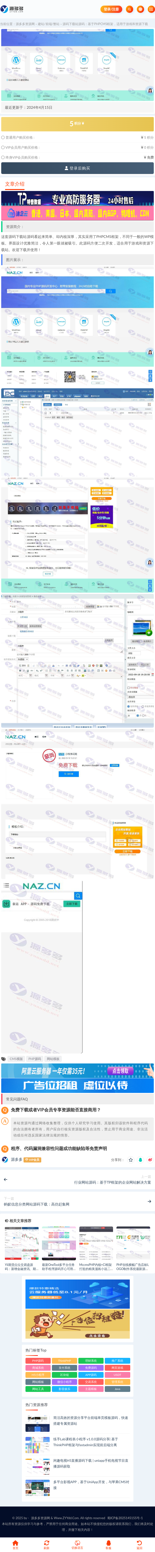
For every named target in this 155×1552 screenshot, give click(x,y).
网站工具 (38, 1389)
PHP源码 (34, 1059)
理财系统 (91, 1360)
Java (117, 1389)
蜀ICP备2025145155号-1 (125, 1518)
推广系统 (117, 1360)
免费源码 (91, 1368)
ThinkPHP (64, 1360)
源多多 (17, 1159)
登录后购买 (77, 168)
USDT (117, 1375)
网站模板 (53, 1059)
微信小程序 (64, 1382)
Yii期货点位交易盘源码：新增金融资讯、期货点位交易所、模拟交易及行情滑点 (20, 1271)
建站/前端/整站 (49, 24)
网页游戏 (117, 1368)
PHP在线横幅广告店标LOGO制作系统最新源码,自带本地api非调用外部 (132, 1269)
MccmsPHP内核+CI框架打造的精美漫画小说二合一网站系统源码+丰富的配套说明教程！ (95, 1271)
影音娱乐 (64, 1389)
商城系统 (38, 1368)
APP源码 (91, 1375)
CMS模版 (16, 1059)
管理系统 (117, 1382)
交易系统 (91, 1382)
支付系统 (64, 1368)
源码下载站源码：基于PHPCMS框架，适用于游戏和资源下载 (105, 24)
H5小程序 (38, 1375)
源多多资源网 (25, 24)
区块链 (64, 1375)
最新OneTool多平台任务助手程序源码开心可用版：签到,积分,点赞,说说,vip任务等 (59, 1271)
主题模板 (91, 1389)
